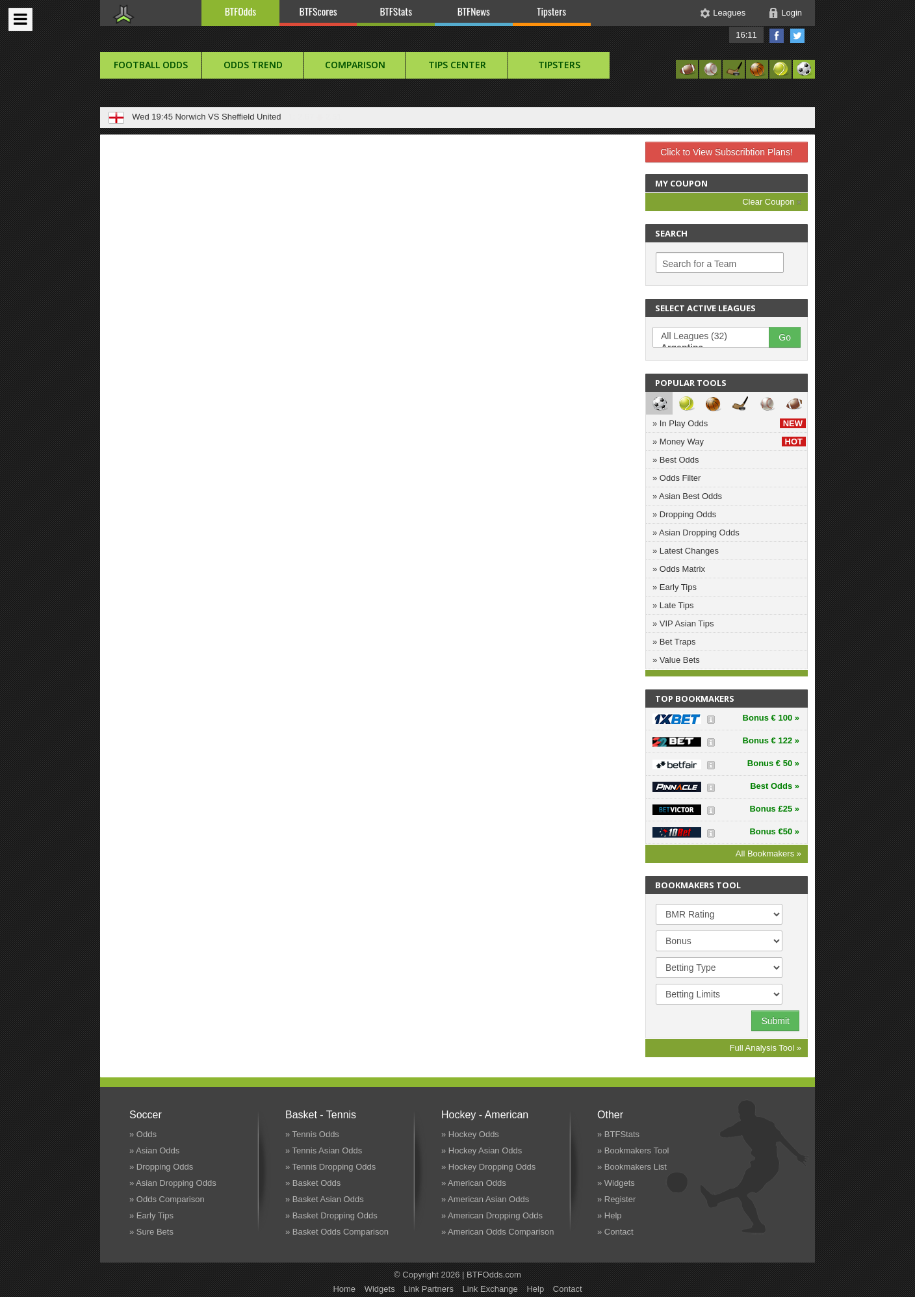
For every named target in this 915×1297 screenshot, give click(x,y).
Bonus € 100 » (771, 718)
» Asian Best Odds (687, 496)
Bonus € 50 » (773, 763)
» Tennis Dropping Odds (330, 1167)
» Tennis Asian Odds (323, 1150)
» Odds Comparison (167, 1199)
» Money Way (729, 441)
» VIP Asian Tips (683, 623)
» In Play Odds (729, 423)
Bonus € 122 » (771, 740)
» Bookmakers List (632, 1167)
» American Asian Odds (485, 1199)
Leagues (729, 13)
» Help (609, 1215)
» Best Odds (675, 460)
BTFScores (318, 11)
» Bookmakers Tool (633, 1150)
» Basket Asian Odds (324, 1199)
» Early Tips (674, 587)
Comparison (355, 64)
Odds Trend (253, 64)
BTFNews (474, 11)
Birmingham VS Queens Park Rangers (247, 117)
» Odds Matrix (678, 569)
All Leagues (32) (717, 336)
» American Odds (473, 1183)
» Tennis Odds (312, 1134)
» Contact (615, 1232)
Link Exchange (490, 1289)
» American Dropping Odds (492, 1215)
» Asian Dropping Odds (696, 532)
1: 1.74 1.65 (351, 117)
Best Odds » (774, 786)
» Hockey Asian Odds (481, 1150)
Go (785, 337)
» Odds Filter (676, 478)
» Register (616, 1199)
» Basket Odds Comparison (337, 1232)
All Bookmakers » (768, 853)
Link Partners (429, 1289)
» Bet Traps (673, 642)
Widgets (380, 1289)
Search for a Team (699, 264)
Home (344, 1289)
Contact (567, 1289)
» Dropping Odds (684, 514)
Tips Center (457, 64)
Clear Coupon (771, 202)
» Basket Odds (313, 1183)
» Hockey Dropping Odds (488, 1167)
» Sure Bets (151, 1232)
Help (535, 1289)
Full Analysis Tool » (765, 1048)
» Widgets (616, 1183)
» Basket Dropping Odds (331, 1215)
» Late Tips (673, 605)
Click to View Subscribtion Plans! (726, 152)
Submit (775, 1021)
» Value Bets (676, 660)
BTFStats (396, 11)
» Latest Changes (685, 551)
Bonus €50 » (774, 831)
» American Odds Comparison (497, 1232)
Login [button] (791, 13)
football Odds (151, 64)
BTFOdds (240, 11)
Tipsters (551, 11)
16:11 (746, 35)
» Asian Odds (154, 1150)
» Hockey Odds (470, 1134)
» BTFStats (618, 1134)
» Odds (143, 1134)
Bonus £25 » (774, 809)
